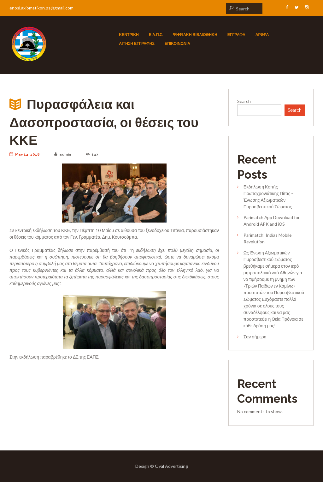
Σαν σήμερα (255, 337)
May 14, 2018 (24, 154)
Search (244, 101)
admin (63, 154)
